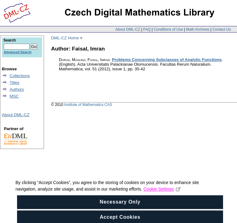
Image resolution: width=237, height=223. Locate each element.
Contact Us (222, 29)
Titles (14, 82)
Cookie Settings (161, 192)
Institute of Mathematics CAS (88, 105)
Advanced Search (17, 52)
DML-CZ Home (65, 38)
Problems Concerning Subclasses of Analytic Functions (167, 59)
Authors (17, 89)
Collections (20, 75)
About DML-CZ (127, 29)
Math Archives (197, 29)
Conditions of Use (168, 29)
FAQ (147, 29)
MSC (14, 96)
